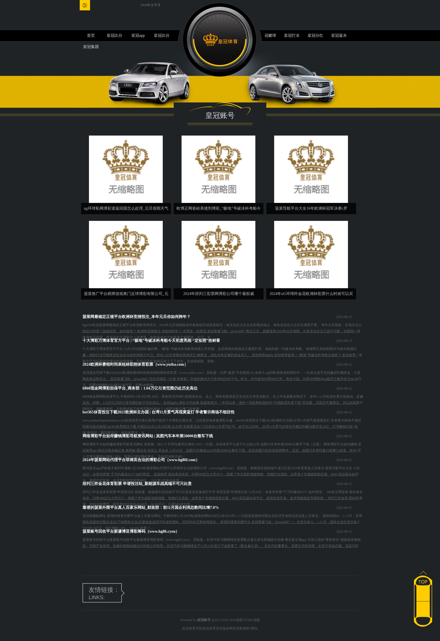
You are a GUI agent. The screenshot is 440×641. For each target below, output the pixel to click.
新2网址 (252, 628)
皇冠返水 (339, 35)
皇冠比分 (114, 35)
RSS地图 (236, 620)
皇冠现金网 (224, 628)
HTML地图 (252, 620)
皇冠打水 (292, 35)
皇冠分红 (315, 35)
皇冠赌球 (268, 35)
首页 (91, 35)
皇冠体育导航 (192, 628)
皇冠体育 (209, 628)
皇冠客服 (239, 628)
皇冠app (138, 35)
